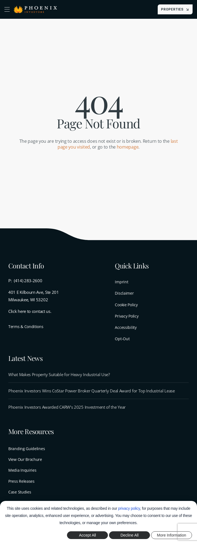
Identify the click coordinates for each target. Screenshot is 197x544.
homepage (128, 147)
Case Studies (19, 492)
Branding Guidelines (26, 448)
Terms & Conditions (25, 326)
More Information (171, 535)
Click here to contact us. (29, 311)
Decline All (129, 535)
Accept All (87, 535)
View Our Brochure (25, 459)
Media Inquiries (22, 470)
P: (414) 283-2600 (25, 280)
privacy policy (129, 508)
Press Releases (21, 481)
